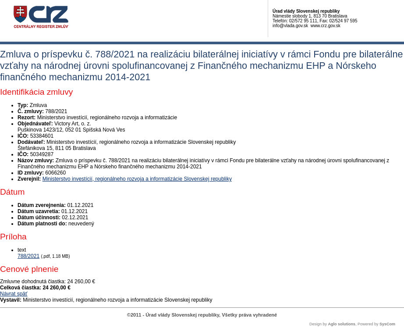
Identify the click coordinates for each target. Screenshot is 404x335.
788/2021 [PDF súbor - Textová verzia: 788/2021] (28, 256)
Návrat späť (14, 294)
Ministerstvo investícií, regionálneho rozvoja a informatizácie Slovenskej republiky (137, 179)
